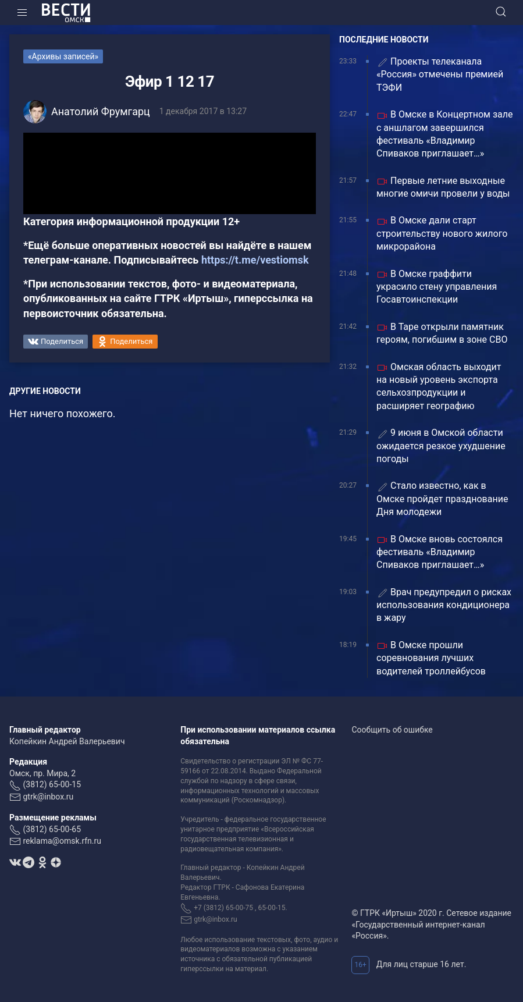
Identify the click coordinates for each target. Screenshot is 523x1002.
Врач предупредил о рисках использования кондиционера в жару (443, 605)
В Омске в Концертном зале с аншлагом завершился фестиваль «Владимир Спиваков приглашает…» (444, 134)
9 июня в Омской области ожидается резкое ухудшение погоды (441, 445)
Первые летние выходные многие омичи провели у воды (443, 187)
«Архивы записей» (63, 56)
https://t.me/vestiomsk (255, 260)
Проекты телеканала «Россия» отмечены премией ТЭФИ (439, 74)
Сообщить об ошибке (391, 729)
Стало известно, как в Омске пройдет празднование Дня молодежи (442, 498)
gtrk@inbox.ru (48, 796)
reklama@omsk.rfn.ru (62, 840)
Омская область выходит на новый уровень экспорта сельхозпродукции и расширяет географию (438, 386)
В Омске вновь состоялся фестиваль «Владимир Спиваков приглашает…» (439, 552)
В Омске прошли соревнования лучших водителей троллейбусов (431, 658)
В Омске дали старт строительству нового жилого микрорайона (441, 233)
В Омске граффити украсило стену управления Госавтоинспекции (436, 286)
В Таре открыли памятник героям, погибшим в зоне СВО (441, 333)
